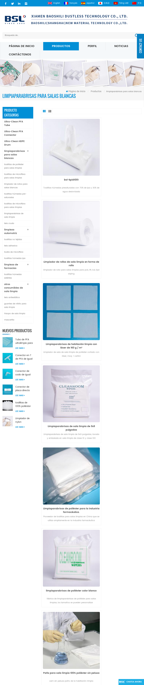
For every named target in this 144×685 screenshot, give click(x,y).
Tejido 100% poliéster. (65, 522)
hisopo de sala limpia (14, 313)
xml (52, 636)
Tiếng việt (120, 3)
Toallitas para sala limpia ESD (87, 620)
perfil (92, 46)
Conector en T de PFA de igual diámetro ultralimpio (23, 357)
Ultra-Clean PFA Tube (13, 123)
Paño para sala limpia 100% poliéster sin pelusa (65, 382)
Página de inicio (21, 46)
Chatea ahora (132, 682)
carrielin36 (14, 621)
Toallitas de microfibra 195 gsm (85, 660)
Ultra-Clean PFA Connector (13, 133)
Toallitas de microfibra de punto (85, 642)
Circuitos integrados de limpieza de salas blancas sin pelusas (117, 524)
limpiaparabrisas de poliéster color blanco (117, 311)
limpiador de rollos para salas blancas (15, 186)
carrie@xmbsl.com (19, 615)
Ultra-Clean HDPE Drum (14, 143)
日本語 (103, 3)
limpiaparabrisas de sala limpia (13, 215)
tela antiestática (12, 297)
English (52, 3)
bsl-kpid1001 (65, 168)
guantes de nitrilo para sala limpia (15, 305)
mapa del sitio (55, 629)
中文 (137, 3)
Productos (61, 46)
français (69, 3)
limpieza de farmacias (11, 266)
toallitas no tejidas (13, 239)
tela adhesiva (10, 245)
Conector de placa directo (22, 388)
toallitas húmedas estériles (13, 276)
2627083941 (15, 626)
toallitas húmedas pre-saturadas (15, 195)
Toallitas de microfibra (83, 625)
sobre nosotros (54, 614)
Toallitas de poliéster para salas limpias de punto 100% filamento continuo (65, 453)
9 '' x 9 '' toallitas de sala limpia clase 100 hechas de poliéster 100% (117, 453)
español (87, 3)
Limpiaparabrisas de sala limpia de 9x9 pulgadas (117, 241)
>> (128, 550)
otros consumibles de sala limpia (13, 287)
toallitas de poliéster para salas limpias (14, 166)
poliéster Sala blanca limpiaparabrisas (82, 612)
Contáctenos (20, 54)
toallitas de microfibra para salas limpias (14, 176)
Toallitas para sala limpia (84, 668)
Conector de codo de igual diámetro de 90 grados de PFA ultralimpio (24, 372)
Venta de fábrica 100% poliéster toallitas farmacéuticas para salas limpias (117, 382)
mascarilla (9, 319)
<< (55, 550)
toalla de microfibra (13, 252)
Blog (52, 621)
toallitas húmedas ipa (14, 258)
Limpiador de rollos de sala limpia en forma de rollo (117, 170)
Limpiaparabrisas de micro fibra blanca (85, 651)
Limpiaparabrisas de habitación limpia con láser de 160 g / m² (66, 241)
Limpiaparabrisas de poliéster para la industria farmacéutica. (65, 311)
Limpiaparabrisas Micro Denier (83, 632)
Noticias (121, 46)
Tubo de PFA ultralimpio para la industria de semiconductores (24, 341)
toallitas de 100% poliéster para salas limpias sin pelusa (23, 404)
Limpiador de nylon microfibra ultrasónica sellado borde (22, 420)
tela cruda (9, 223)
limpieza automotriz (10, 231)
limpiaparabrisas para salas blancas (14, 154)
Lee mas (20, 348)
